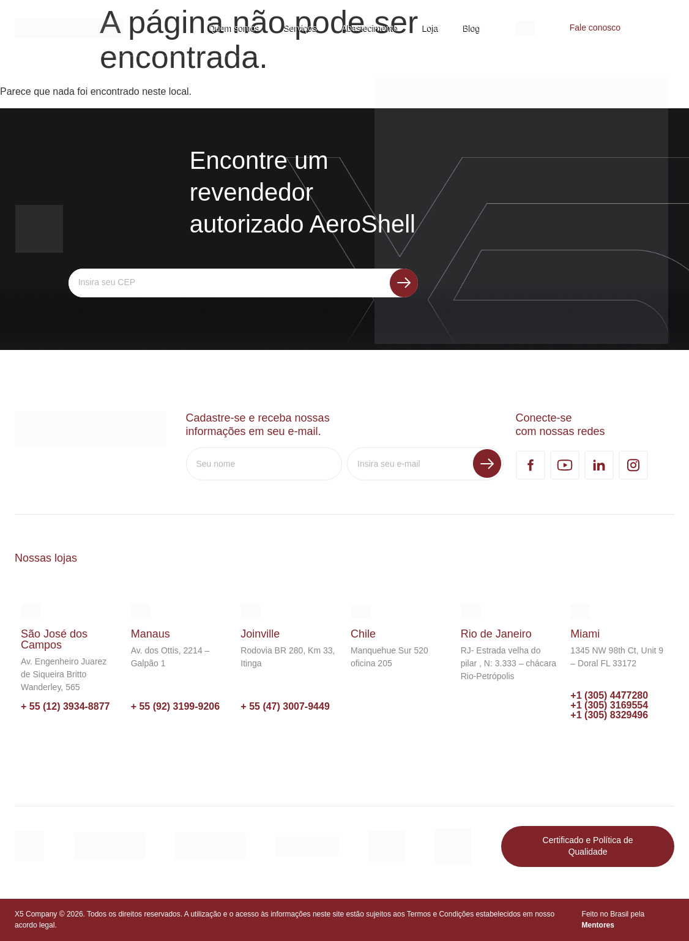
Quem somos (234, 28)
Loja (431, 28)
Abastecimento (369, 28)
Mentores (598, 925)
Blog (471, 28)
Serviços (300, 28)
